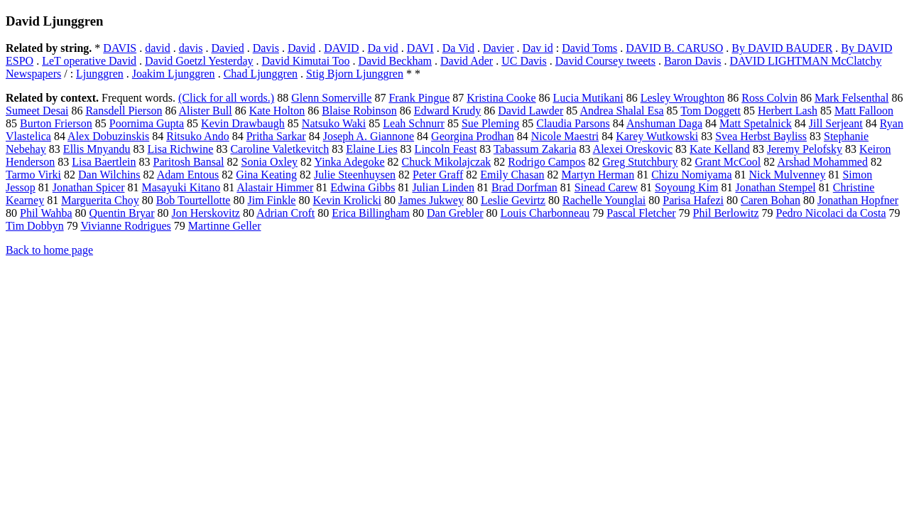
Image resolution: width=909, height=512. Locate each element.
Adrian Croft (285, 213)
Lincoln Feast (446, 149)
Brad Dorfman (524, 187)
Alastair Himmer (274, 187)
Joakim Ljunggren (173, 74)
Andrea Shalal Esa (621, 111)
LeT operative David (89, 61)
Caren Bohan (770, 200)
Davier (498, 48)
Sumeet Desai (37, 111)
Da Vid (458, 48)
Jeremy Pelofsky (804, 149)
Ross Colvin (769, 98)
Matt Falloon (863, 111)
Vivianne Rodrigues (125, 226)
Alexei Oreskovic (633, 149)
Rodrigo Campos (546, 162)
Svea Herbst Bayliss (761, 136)
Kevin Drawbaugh (243, 123)
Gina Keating (266, 175)
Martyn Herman (598, 175)
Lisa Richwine (181, 149)
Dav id (538, 48)
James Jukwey (431, 200)
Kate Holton (277, 111)
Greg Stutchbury (639, 162)
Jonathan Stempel (775, 187)
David (301, 48)
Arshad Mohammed (822, 162)
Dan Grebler (455, 213)
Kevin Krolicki (346, 200)
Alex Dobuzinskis (108, 136)
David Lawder (530, 111)
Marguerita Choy (99, 200)
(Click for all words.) (226, 98)
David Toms (589, 48)
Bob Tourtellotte (193, 200)
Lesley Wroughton (683, 98)
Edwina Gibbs (362, 187)
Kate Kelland (720, 149)
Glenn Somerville (331, 98)
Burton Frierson (56, 123)
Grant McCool (728, 162)
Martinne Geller (224, 226)
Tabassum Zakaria (535, 149)
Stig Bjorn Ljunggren (354, 74)
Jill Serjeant (836, 123)
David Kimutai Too (306, 61)
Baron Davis (692, 61)
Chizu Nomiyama (691, 175)
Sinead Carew (606, 187)
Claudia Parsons (573, 123)
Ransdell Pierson (123, 111)
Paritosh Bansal (188, 162)
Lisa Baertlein (104, 162)
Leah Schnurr (414, 123)
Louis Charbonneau (545, 213)
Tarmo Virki (33, 175)
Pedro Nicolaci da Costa (830, 213)
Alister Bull (205, 111)
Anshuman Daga (664, 123)
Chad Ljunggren (261, 74)
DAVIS (119, 48)
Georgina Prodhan (472, 136)
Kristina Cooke (501, 98)
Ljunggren (100, 74)
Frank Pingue (419, 98)
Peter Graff (438, 175)
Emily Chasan (512, 175)
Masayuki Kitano (181, 187)
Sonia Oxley (269, 162)
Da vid (383, 48)
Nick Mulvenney (787, 175)
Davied (227, 48)
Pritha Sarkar (276, 136)
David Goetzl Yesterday (199, 61)
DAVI (420, 48)
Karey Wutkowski (657, 136)
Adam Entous (188, 175)
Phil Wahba (46, 213)
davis (191, 48)
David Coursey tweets (605, 61)
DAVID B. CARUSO (674, 48)
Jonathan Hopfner (857, 200)
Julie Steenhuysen (355, 175)
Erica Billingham (371, 213)
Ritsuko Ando (197, 136)
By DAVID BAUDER (781, 48)
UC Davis (524, 61)
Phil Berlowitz (726, 213)
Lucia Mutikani (588, 98)
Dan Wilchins (109, 175)
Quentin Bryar (122, 213)
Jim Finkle (271, 200)
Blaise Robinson (359, 111)
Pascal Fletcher (640, 213)
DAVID (341, 48)
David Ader (466, 61)
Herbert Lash (787, 111)
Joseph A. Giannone (368, 136)
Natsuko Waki (334, 123)
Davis (266, 48)
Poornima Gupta (146, 123)
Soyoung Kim (686, 187)
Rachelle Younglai (604, 200)
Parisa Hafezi (693, 200)
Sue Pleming (490, 123)
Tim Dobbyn (35, 226)
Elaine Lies (371, 149)
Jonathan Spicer (89, 187)
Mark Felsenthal (851, 98)
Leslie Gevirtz (513, 200)
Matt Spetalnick (755, 123)
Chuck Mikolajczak (446, 162)
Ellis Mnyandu (97, 149)
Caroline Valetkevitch (279, 149)
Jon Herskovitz (206, 213)
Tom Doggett (710, 111)
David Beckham (395, 61)
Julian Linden (443, 187)
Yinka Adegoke (349, 162)
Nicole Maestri (565, 136)
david (157, 48)
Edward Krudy (447, 111)
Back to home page (49, 250)
